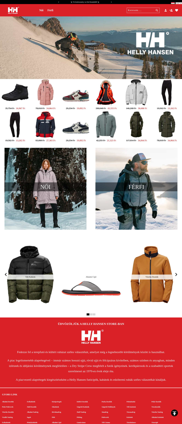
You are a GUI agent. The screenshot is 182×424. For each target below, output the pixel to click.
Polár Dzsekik (156, 389)
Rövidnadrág (56, 399)
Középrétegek (57, 389)
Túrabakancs (131, 410)
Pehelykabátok (32, 410)
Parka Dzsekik (107, 389)
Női (41, 10)
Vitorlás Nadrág (157, 399)
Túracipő (154, 410)
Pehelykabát (131, 389)
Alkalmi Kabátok (157, 404)
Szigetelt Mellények (108, 394)
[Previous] (59, 2)
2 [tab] (91, 302)
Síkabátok (55, 394)
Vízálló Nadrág (7, 404)
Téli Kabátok (131, 394)
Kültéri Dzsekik (82, 389)
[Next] (111, 2)
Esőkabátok (31, 389)
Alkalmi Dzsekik (8, 389)
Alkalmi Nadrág (32, 399)
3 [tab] (94, 302)
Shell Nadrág (81, 399)
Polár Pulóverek (7, 394)
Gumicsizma (81, 410)
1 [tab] (88, 302)
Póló (53, 404)
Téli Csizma (106, 410)
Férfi (50, 10)
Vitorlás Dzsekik (8, 399)
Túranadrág (131, 399)
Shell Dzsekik (31, 394)
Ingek (29, 404)
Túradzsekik (155, 394)
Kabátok (130, 404)
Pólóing (79, 404)
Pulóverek (105, 404)
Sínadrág (105, 399)
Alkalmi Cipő (56, 410)
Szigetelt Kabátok (83, 394)
